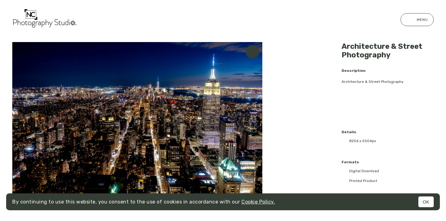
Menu (417, 19)
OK (426, 201)
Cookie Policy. (258, 202)
